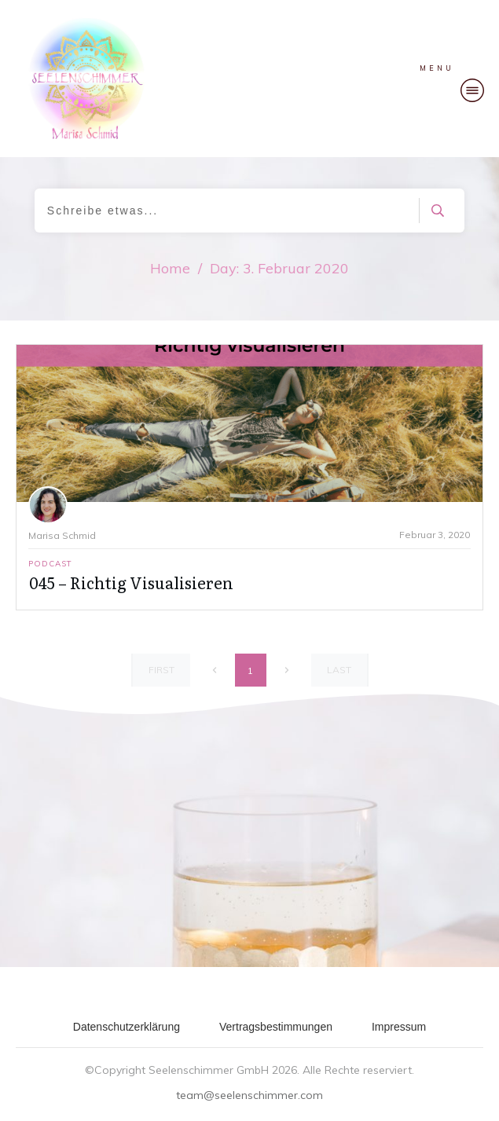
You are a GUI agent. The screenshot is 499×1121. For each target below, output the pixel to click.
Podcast (50, 564)
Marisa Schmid (62, 535)
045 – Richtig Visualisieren (131, 582)
